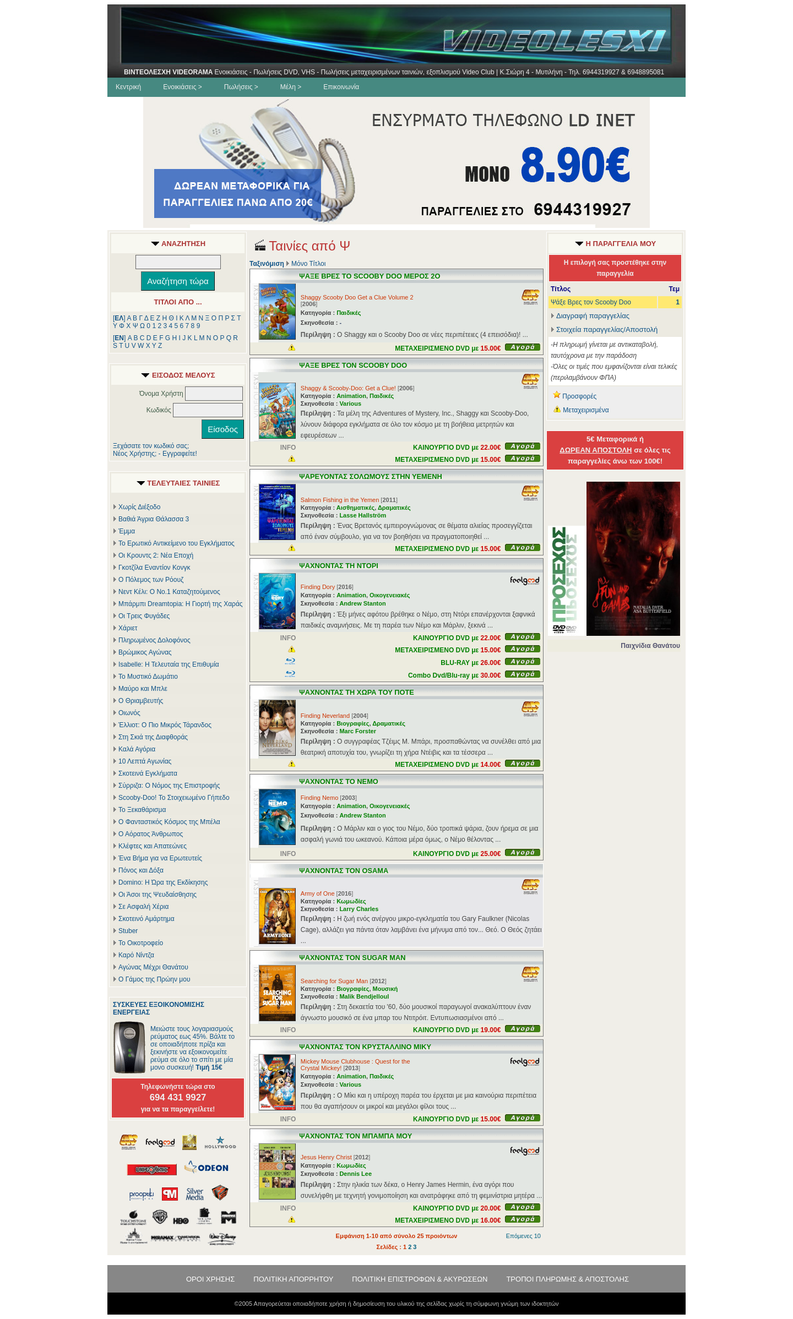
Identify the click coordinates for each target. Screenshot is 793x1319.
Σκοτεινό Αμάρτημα (146, 919)
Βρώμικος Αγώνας (145, 652)
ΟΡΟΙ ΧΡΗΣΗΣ (210, 1279)
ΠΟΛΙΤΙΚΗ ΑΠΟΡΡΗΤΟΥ (293, 1279)
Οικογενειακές (390, 595)
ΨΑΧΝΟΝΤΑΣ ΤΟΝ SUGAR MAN (352, 957)
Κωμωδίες (351, 901)
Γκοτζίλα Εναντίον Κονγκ (154, 567)
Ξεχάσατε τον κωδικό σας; (151, 446)
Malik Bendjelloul (364, 996)
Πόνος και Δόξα (141, 870)
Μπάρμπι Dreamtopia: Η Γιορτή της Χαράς (180, 604)
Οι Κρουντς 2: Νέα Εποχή (155, 555)
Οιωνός (129, 713)
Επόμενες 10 (523, 1236)
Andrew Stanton (362, 603)
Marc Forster (357, 731)
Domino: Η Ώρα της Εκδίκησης (163, 882)
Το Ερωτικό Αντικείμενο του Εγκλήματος (176, 543)
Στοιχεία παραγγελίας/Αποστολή (607, 329)
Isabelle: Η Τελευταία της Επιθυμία (168, 664)
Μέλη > (290, 87)
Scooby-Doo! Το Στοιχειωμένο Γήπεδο (174, 798)
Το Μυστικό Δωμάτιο (148, 676)
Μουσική (385, 988)
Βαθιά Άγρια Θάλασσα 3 (153, 519)
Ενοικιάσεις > (182, 87)
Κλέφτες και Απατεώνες (152, 846)
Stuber (128, 931)
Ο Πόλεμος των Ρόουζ (150, 580)
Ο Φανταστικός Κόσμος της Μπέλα (169, 822)
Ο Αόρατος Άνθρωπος (150, 834)
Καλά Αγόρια (136, 749)
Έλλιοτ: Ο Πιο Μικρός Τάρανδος (164, 725)
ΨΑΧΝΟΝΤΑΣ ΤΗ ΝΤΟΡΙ (338, 566)
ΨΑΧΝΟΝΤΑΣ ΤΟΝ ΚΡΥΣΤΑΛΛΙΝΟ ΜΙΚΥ (365, 1047)
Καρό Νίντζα (136, 955)
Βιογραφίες (352, 723)
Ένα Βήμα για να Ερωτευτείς (160, 858)
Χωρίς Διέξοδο (139, 507)
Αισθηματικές (355, 507)
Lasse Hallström (362, 515)
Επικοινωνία (341, 87)
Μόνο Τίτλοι (308, 264)
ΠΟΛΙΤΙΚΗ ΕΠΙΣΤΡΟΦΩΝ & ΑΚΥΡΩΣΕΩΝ (419, 1279)
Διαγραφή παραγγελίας (590, 316)
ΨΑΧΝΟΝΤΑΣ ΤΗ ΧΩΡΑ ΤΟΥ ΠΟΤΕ (356, 692)
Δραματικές (394, 507)
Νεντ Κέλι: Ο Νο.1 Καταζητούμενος (169, 592)
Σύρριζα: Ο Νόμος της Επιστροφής (169, 785)
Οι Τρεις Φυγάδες (144, 616)
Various (350, 403)
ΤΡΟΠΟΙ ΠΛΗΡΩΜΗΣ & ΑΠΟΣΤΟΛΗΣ (567, 1279)
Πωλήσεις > (241, 87)
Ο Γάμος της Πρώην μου (154, 979)
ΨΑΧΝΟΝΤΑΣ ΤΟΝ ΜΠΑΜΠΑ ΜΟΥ (355, 1136)
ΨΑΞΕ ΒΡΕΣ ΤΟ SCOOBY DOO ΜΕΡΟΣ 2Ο (369, 276)
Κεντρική (128, 87)
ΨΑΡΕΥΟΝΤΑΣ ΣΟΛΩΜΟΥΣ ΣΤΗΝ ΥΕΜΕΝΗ (370, 476)
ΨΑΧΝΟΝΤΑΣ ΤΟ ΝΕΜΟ (338, 781)
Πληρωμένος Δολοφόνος (154, 640)
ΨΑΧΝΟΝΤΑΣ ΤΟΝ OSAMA (343, 870)
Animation (351, 396)
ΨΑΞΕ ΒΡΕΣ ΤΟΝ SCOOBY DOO (353, 365)
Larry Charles (358, 909)
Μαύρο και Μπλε (142, 689)
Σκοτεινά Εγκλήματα (147, 773)
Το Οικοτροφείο (140, 943)
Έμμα (126, 531)
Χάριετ (128, 628)
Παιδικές (348, 312)
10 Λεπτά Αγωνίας (144, 761)
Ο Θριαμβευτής (140, 701)
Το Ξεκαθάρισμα (142, 810)
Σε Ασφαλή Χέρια (143, 907)
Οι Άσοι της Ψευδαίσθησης (157, 894)
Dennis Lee (355, 1173)
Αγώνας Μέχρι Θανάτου (153, 967)
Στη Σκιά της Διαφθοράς (153, 737)
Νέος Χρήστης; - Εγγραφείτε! (155, 453)
